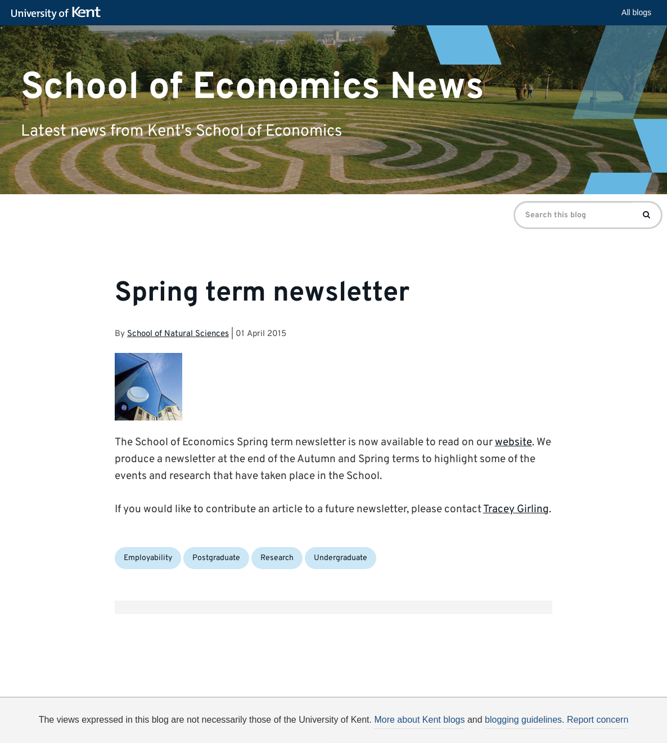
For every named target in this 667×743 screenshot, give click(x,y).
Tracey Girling (516, 509)
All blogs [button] (636, 12)
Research (277, 558)
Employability (148, 558)
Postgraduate (216, 558)
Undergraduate (340, 558)
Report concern (597, 719)
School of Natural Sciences (178, 334)
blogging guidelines (523, 719)
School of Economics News (252, 87)
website (513, 442)
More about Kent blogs (419, 719)
